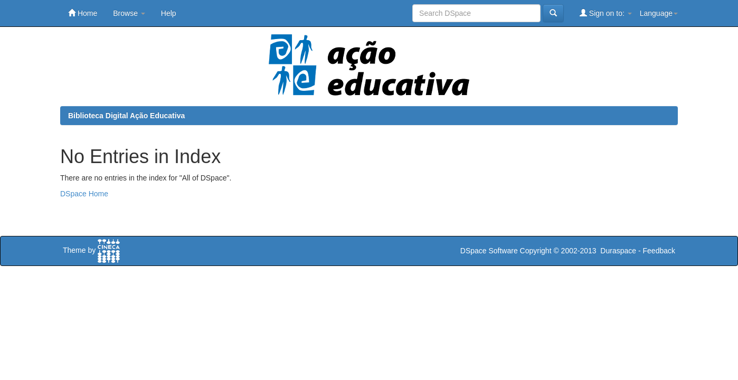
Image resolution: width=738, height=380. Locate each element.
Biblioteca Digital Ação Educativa (126, 115)
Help (168, 13)
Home (82, 12)
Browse (129, 13)
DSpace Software (489, 250)
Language (659, 13)
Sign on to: (606, 12)
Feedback (659, 250)
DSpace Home (84, 193)
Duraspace (618, 250)
